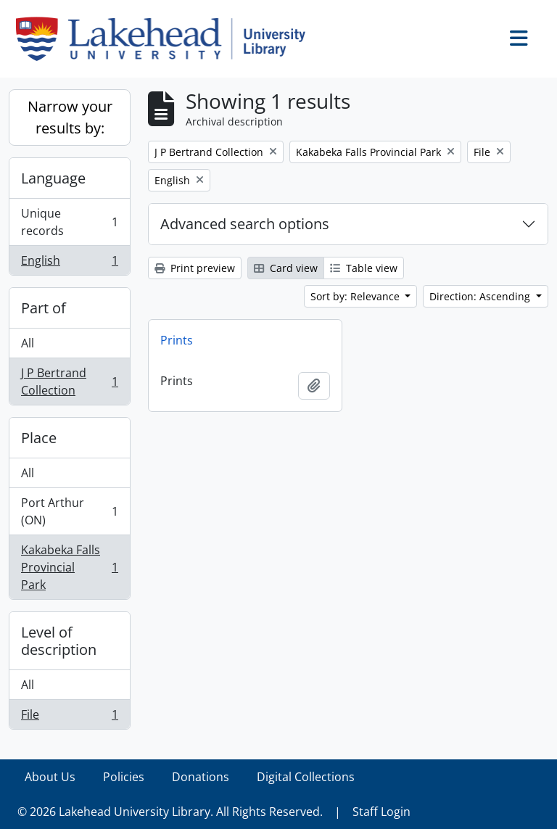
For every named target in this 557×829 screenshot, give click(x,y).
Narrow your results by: (70, 117)
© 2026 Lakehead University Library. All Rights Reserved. (170, 812)
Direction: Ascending (481, 296)
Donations (200, 777)
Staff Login (381, 812)
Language (53, 178)
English (69, 263)
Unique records (69, 222)
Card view (286, 268)
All (27, 343)
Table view (363, 268)
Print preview (194, 268)
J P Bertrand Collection (69, 381)
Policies (123, 777)
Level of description (58, 640)
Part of (43, 308)
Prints (176, 340)
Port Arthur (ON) (69, 511)
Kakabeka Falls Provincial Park (69, 567)
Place (39, 438)
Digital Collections (306, 777)
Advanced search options (244, 224)
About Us (50, 777)
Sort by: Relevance (356, 296)
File (69, 717)
